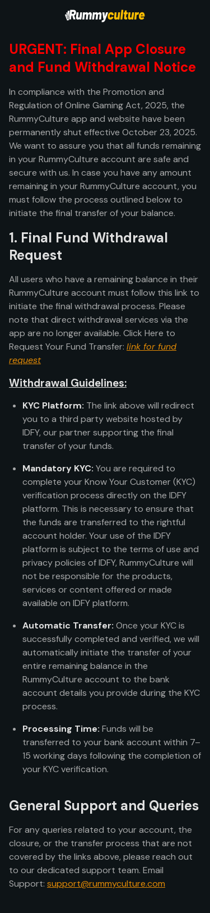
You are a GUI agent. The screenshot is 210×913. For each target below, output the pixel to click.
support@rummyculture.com (106, 883)
